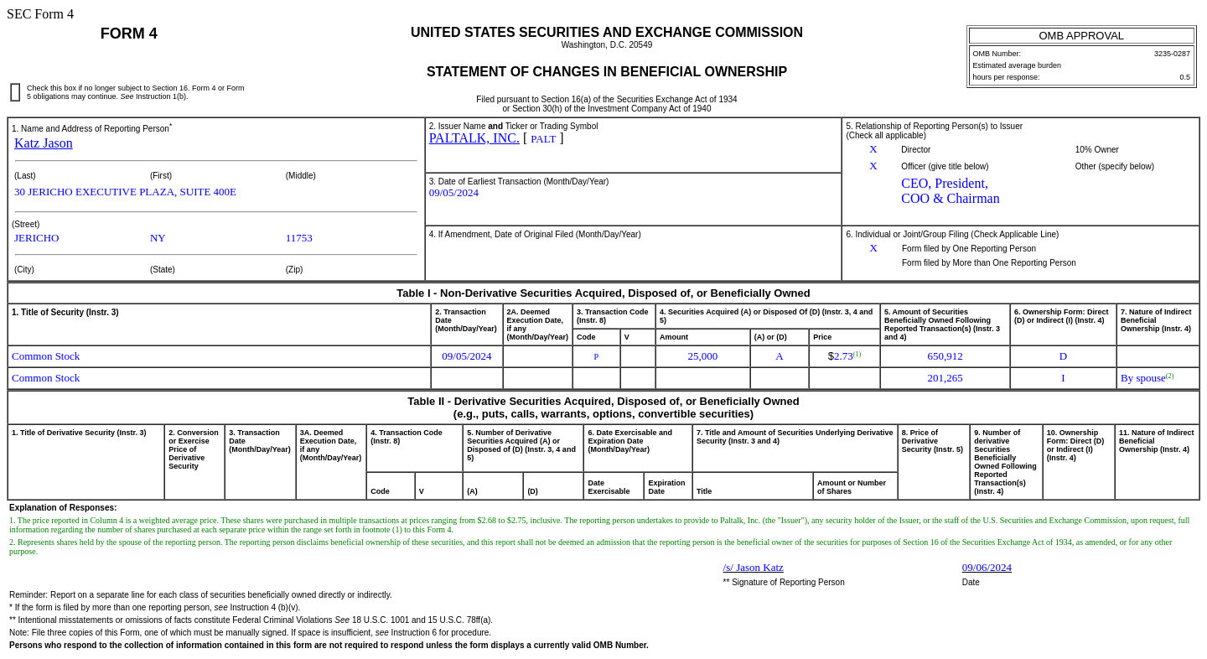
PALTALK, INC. (474, 138)
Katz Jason (43, 143)
